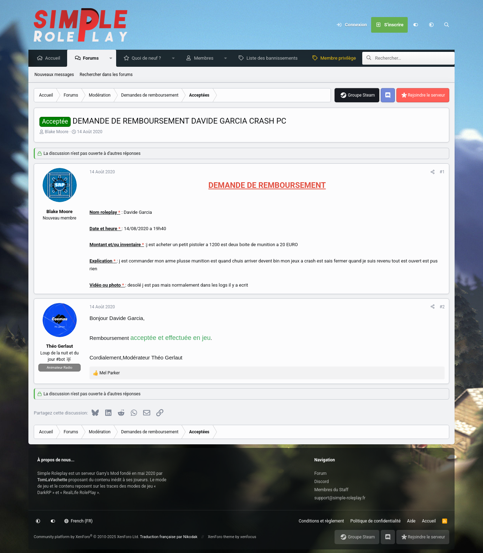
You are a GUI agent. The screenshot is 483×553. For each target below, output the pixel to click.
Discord (321, 481)
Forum (320, 473)
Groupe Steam (361, 95)
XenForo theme (221, 537)
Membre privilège (340, 58)
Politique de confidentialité (376, 521)
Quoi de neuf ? (148, 58)
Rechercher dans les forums (106, 74)
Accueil (54, 58)
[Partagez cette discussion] (432, 172)
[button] (431, 25)
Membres (205, 58)
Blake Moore (57, 132)
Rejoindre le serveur (426, 95)
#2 (442, 307)
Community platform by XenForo (86, 537)
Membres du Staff (331, 489)
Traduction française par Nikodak (168, 537)
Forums (92, 58)
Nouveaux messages (54, 74)
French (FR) (78, 521)
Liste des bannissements (273, 58)
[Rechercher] (447, 25)
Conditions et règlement (321, 521)
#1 (442, 172)
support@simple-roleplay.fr (339, 497)
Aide (411, 521)
